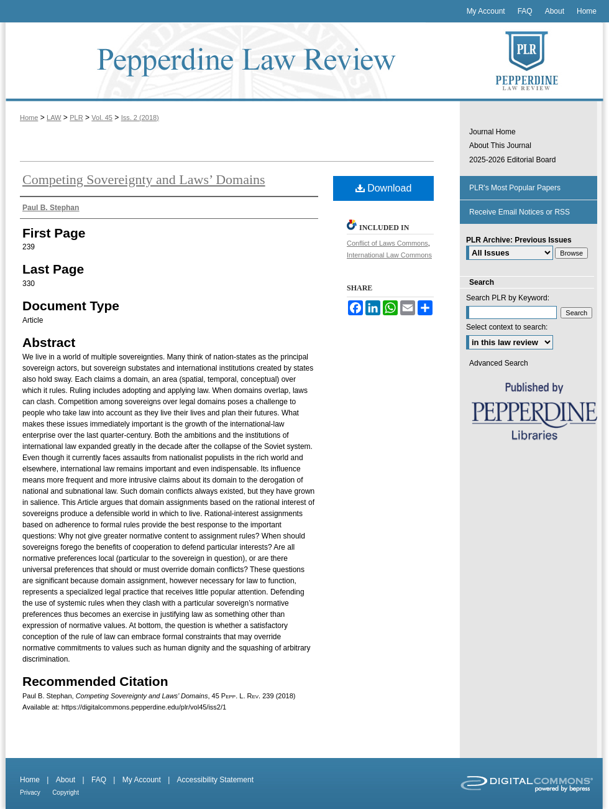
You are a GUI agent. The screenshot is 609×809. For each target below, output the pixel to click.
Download (383, 188)
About (65, 779)
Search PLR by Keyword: (507, 298)
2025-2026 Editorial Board (512, 159)
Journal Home (492, 131)
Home (29, 117)
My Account (141, 779)
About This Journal (500, 145)
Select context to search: (506, 327)
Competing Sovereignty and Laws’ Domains (143, 179)
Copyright (65, 792)
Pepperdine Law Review (230, 61)
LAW (54, 117)
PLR (76, 117)
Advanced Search (498, 363)
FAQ (98, 779)
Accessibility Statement (215, 779)
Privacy (30, 792)
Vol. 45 (101, 117)
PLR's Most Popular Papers (515, 187)
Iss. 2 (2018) (140, 117)
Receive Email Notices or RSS (519, 212)
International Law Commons (389, 255)
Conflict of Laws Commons (387, 243)
